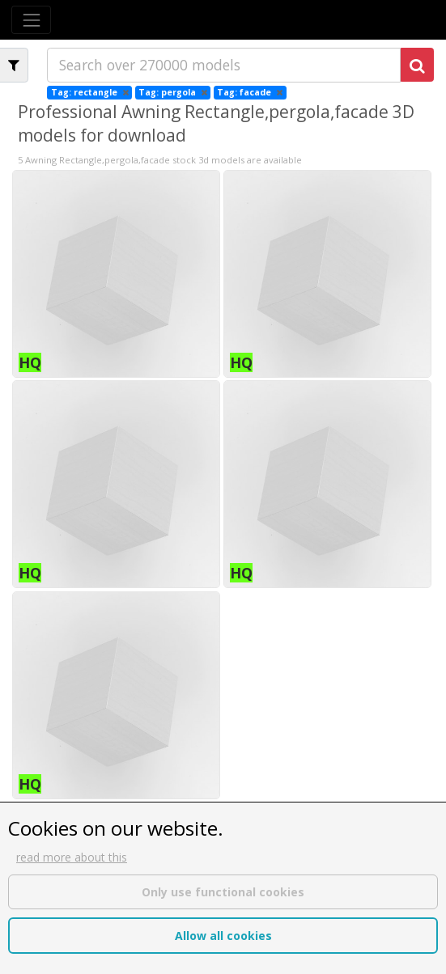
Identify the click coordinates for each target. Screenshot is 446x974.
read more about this (71, 857)
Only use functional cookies (223, 892)
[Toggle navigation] (31, 20)
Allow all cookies (223, 935)
